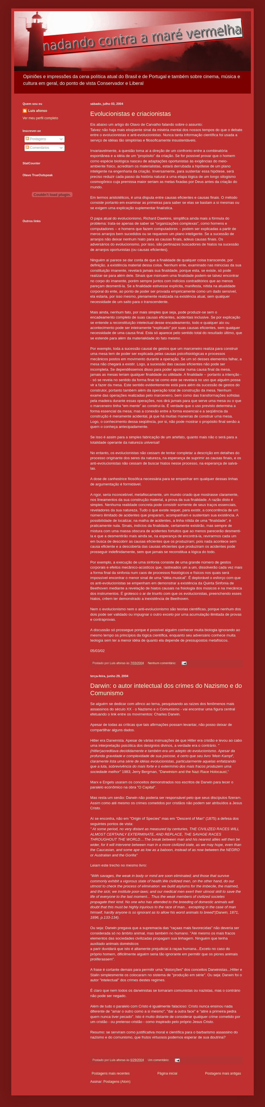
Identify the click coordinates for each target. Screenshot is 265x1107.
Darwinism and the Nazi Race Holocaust (193, 772)
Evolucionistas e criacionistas (130, 113)
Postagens (36, 139)
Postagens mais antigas (223, 1073)
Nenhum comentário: (162, 663)
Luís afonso (37, 111)
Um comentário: (159, 1060)
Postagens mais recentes (111, 1073)
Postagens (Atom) (117, 1082)
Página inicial (167, 1073)
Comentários (37, 148)
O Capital (146, 787)
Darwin (222, 912)
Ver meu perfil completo (40, 118)
